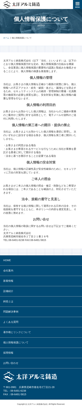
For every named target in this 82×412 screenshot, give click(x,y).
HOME (7, 260)
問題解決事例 (10, 311)
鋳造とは (8, 301)
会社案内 (8, 270)
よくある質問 (10, 321)
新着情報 (8, 280)
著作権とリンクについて (17, 332)
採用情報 (8, 352)
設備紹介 (8, 291)
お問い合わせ (10, 363)
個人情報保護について (15, 342)
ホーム (6, 38)
